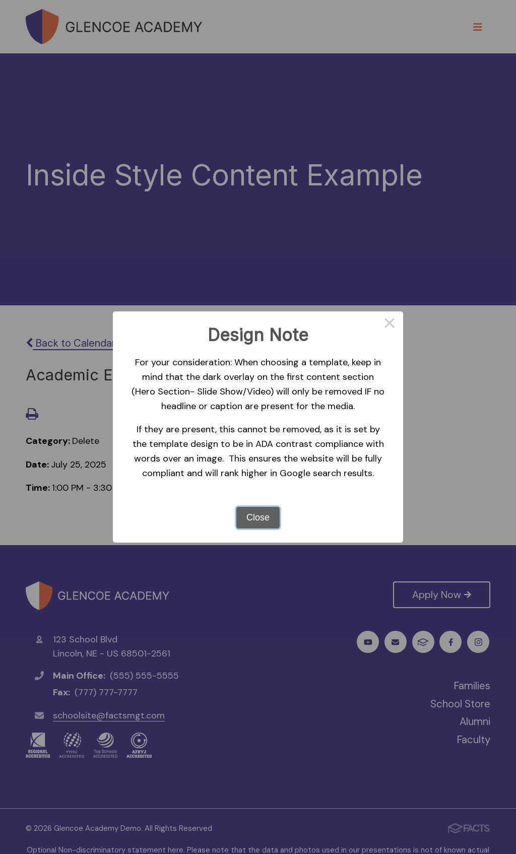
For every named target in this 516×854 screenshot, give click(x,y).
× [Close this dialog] (389, 325)
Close (258, 517)
